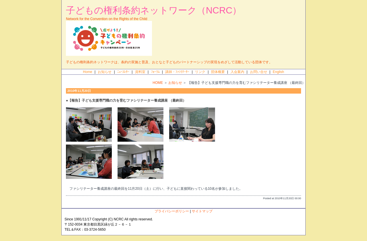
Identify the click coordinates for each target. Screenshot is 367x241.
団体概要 (218, 72)
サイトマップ (202, 211)
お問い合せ (258, 72)
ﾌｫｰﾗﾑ (155, 72)
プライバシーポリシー (172, 211)
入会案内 (237, 72)
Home (87, 72)
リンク (200, 72)
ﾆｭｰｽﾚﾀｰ (123, 72)
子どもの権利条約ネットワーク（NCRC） (153, 10)
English (278, 72)
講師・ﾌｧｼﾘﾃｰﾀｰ (177, 72)
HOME (158, 83)
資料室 (140, 72)
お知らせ (105, 72)
